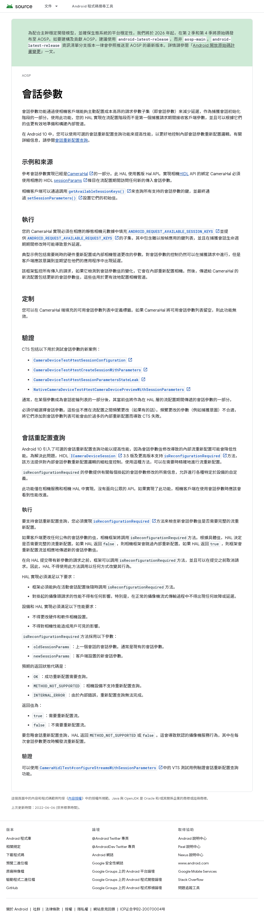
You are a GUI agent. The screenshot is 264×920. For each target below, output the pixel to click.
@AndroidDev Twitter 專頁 (113, 846)
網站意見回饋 (104, 909)
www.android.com (193, 863)
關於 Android (17, 909)
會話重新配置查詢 (71, 140)
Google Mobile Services (197, 871)
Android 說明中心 (192, 838)
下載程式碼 (15, 855)
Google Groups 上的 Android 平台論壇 (123, 871)
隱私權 (82, 909)
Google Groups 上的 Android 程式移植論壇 (127, 888)
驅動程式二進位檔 (20, 879)
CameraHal (77, 174)
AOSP (26, 75)
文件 (48, 6)
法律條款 (52, 909)
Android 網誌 (102, 855)
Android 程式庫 (18, 838)
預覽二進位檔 (17, 863)
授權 (68, 909)
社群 (36, 909)
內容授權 (75, 798)
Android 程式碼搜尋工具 (92, 6)
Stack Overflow (190, 879)
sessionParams (68, 180)
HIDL (184, 174)
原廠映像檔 (15, 871)
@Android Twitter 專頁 (110, 838)
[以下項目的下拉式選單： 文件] (59, 6)
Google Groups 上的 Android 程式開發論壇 (127, 879)
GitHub (12, 888)
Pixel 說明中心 (189, 846)
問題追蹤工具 (189, 888)
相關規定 (13, 846)
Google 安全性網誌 (107, 863)
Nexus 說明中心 (190, 855)
